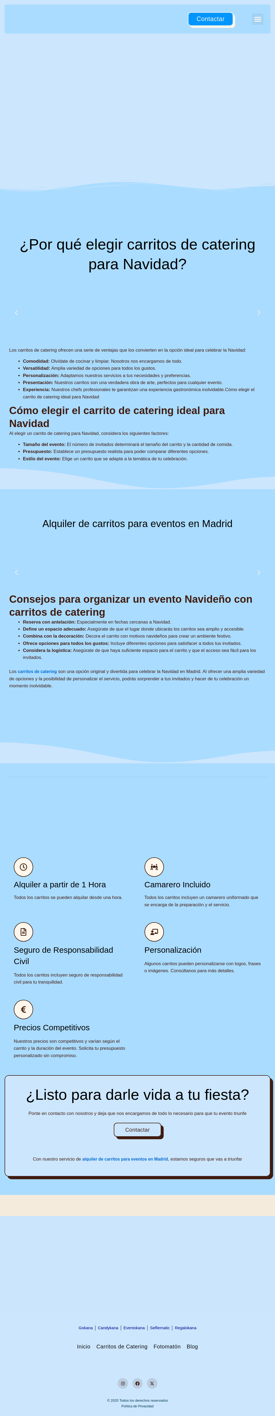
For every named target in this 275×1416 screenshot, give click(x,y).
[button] (257, 19)
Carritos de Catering (119, 1346)
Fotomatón (174, 1346)
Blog (204, 1346)
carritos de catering (39, 671)
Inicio (72, 1346)
